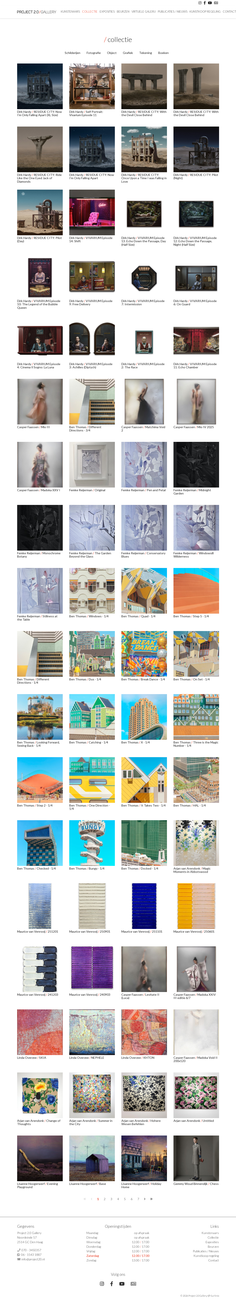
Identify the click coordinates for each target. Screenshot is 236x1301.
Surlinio (215, 1295)
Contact (213, 1260)
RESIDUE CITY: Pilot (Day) (39, 239)
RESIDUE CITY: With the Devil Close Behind (144, 113)
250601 (209, 931)
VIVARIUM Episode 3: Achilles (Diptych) (90, 365)
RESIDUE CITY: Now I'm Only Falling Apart (91, 176)
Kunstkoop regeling (205, 11)
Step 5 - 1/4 (201, 616)
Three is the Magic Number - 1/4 (195, 743)
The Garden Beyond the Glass (90, 554)
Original (100, 490)
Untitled (208, 1120)
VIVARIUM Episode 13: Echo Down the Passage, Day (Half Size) (143, 241)
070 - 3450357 (31, 1250)
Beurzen (123, 11)
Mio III (45, 427)
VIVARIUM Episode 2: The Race (143, 365)
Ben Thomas (78, 427)
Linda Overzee (27, 1057)
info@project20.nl (33, 1259)
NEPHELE (97, 1057)
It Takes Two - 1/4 (153, 805)
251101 (157, 931)
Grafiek (128, 53)
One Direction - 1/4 (89, 806)
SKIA (42, 1057)
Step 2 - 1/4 (45, 805)
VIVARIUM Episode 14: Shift (90, 239)
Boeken (163, 53)
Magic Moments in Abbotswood (192, 870)
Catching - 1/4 (98, 742)
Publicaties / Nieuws (172, 11)
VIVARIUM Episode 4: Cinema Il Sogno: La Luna (38, 365)
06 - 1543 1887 (31, 1254)
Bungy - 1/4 (96, 868)
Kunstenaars (70, 11)
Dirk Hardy (24, 112)
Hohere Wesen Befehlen (141, 1122)
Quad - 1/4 (148, 616)
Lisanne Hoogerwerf (31, 1184)
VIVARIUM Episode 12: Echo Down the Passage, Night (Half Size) (195, 241)
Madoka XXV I (50, 490)
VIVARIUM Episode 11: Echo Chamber (195, 365)
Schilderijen (72, 53)
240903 (105, 994)
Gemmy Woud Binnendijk (190, 1184)
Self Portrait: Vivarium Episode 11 (86, 113)
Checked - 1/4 (46, 868)
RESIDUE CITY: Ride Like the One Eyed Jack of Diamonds (39, 178)
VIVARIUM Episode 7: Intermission (143, 302)
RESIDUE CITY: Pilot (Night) (195, 176)
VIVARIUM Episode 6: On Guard (195, 302)
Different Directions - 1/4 (33, 680)
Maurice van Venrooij (31, 931)
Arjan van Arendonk (187, 868)
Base (102, 1184)
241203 (53, 994)
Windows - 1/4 (99, 616)
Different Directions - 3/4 (85, 428)
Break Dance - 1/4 (153, 679)
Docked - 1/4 (149, 868)
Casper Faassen (28, 427)
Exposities (107, 11)
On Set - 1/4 (201, 679)
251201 (53, 931)
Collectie (89, 11)
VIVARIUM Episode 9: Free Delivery (90, 302)
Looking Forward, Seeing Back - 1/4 (38, 743)
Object (112, 53)
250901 (105, 931)
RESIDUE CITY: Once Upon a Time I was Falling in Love (144, 178)
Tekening (145, 53)
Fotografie (94, 53)
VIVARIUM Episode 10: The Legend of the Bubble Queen (38, 304)
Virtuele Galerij (144, 11)
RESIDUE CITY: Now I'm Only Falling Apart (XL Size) (39, 113)
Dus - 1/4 (95, 679)
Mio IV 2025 (205, 427)
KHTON (148, 1057)
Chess (214, 1184)
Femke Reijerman (81, 490)
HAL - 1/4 (199, 805)
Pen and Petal (156, 490)
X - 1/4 (145, 742)
